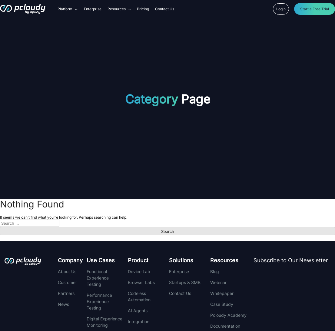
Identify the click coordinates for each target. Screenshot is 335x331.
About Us (67, 271)
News (63, 304)
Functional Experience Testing (98, 278)
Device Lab (139, 271)
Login (281, 9)
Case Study (221, 304)
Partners (66, 293)
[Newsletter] (293, 298)
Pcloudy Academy (228, 315)
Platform (68, 9)
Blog (214, 271)
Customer (67, 282)
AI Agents (138, 310)
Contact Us (164, 9)
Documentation (225, 326)
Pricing (143, 9)
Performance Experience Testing (99, 301)
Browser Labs (141, 282)
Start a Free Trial (314, 9)
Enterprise (92, 9)
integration (138, 321)
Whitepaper (222, 293)
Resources (119, 9)
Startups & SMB (185, 282)
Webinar (218, 282)
